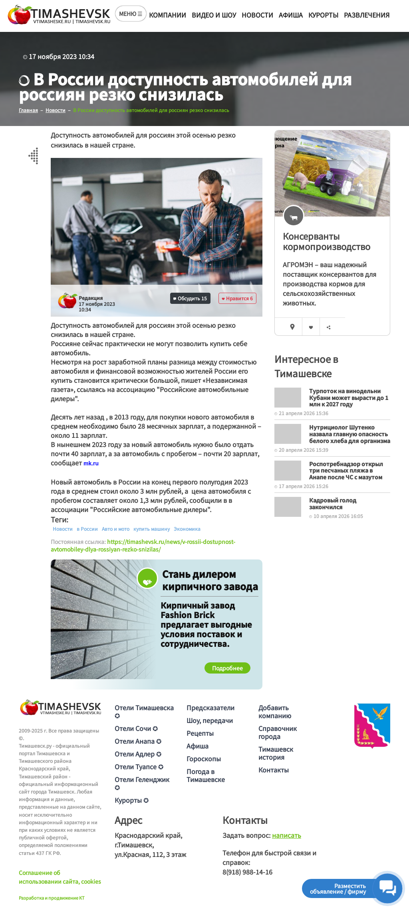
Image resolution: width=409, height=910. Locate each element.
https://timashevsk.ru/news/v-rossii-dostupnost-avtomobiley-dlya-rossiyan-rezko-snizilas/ (143, 545)
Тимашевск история (275, 753)
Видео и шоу (214, 15)
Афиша (291, 15)
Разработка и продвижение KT (52, 897)
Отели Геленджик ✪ (142, 783)
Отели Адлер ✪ (138, 754)
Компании (167, 15)
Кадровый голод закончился (332, 503)
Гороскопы (204, 758)
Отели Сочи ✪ (136, 728)
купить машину (151, 528)
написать (286, 835)
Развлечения (366, 15)
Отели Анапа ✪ (138, 741)
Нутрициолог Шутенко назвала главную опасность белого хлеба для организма (349, 434)
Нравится (237, 298)
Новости (257, 15)
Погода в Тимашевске (206, 775)
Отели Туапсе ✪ (139, 766)
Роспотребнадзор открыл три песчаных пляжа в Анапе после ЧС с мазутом (346, 470)
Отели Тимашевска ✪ (144, 711)
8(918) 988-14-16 (247, 872)
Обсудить (190, 298)
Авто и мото (115, 528)
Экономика (187, 528)
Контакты (273, 770)
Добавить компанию (274, 711)
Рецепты (200, 733)
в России (87, 528)
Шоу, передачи (210, 720)
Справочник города (277, 732)
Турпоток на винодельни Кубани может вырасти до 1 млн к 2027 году (348, 397)
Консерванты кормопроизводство (326, 241)
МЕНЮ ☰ (131, 14)
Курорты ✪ (132, 800)
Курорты (323, 15)
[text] (91, 463)
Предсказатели (210, 707)
